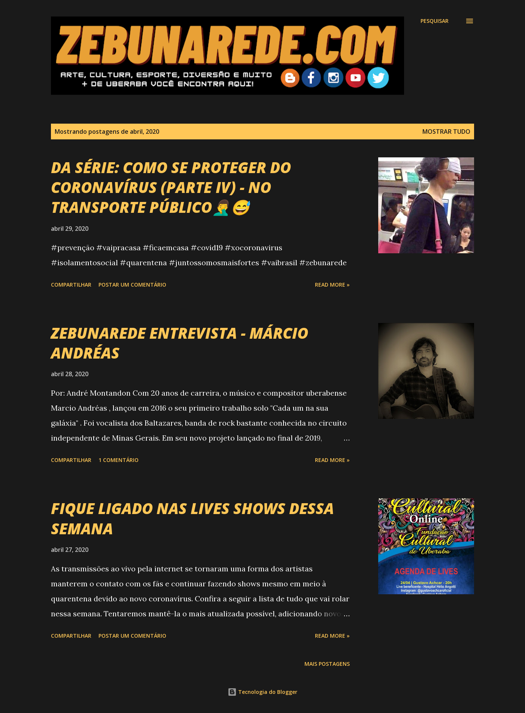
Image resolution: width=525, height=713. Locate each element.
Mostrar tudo (446, 131)
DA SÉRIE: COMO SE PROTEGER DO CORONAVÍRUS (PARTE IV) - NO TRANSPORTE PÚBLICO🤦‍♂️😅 (171, 187)
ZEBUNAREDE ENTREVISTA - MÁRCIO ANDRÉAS (179, 343)
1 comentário (118, 459)
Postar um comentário (132, 284)
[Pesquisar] (435, 20)
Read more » (332, 284)
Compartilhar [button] (71, 284)
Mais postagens (327, 663)
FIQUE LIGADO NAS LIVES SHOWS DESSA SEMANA (192, 518)
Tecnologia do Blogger (262, 691)
